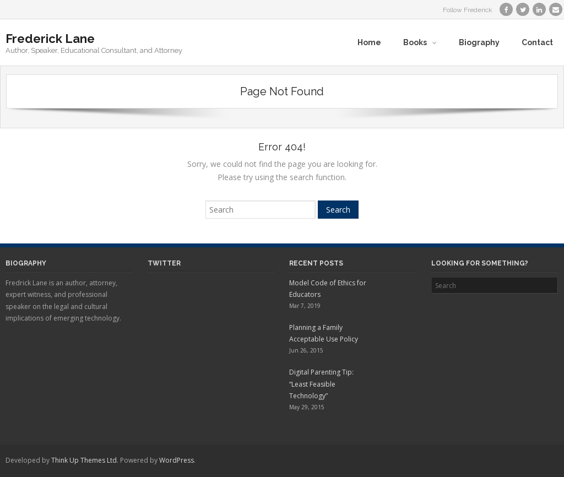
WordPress (176, 460)
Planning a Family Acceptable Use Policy (323, 333)
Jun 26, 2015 (306, 350)
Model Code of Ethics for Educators (327, 289)
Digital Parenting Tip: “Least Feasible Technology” (321, 383)
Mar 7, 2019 (305, 306)
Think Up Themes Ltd (84, 460)
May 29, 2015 (306, 407)
